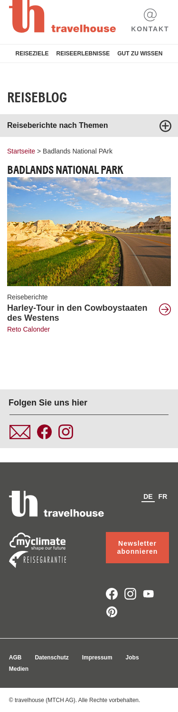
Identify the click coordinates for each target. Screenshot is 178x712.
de (147, 496)
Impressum (97, 657)
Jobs (132, 657)
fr (163, 496)
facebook (112, 594)
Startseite (21, 151)
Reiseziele (31, 53)
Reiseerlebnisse (83, 53)
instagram (130, 594)
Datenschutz (51, 657)
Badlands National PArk (77, 151)
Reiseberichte (27, 297)
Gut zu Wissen (139, 53)
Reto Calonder (28, 329)
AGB (15, 657)
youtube (149, 594)
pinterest (112, 612)
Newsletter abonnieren (137, 547)
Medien (18, 669)
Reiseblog (37, 98)
